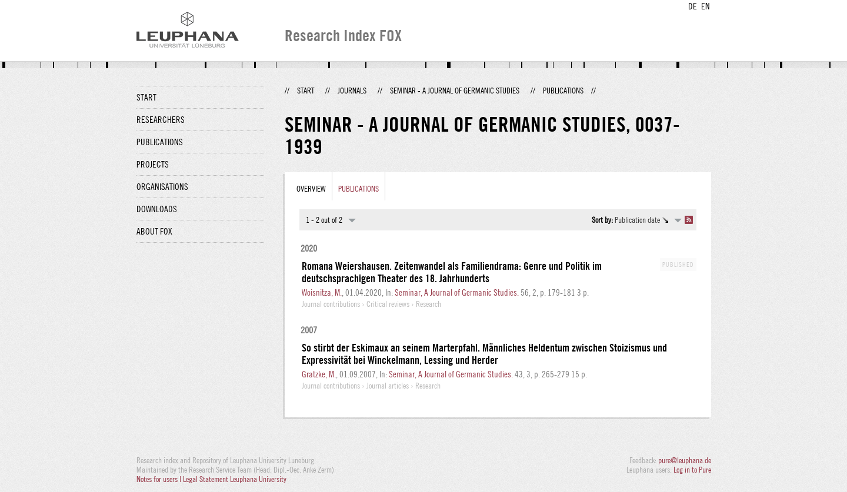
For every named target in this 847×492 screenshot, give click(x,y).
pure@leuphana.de (684, 460)
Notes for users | (159, 479)
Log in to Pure (692, 469)
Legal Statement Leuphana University (234, 479)
